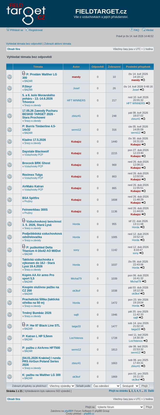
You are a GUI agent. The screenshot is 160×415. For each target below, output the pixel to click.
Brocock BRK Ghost (36, 163)
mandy (76, 76)
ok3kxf (76, 290)
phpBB (68, 411)
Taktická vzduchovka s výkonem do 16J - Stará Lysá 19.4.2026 (38, 263)
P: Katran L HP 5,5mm (37, 336)
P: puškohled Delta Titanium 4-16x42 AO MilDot (41, 249)
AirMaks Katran (33, 186)
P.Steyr (27, 86)
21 (145, 391)
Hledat (147, 30)
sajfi (76, 314)
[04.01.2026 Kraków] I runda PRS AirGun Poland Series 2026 (41, 361)
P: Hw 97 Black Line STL (43, 325)
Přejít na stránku (118, 391)
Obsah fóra (13, 49)
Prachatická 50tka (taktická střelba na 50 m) (40, 301)
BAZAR (28, 81)
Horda (76, 224)
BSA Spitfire (30, 198)
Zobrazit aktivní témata (57, 43)
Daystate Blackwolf (35, 151)
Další (151, 391)
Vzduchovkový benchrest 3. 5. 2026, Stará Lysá (41, 223)
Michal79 (76, 278)
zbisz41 (76, 115)
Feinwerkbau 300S (35, 209)
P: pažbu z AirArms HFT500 (41, 348)
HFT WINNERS (76, 100)
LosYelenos (76, 337)
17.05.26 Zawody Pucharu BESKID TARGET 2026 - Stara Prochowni (40, 114)
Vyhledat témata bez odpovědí (24, 43)
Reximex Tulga (32, 174)
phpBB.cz (89, 413)
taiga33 (76, 326)
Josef (76, 88)
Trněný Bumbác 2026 (36, 313)
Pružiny (28, 201)
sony (76, 249)
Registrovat (34, 30)
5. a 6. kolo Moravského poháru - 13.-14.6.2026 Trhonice (38, 99)
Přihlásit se (15, 30)
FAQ (134, 30)
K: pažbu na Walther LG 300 (41, 375)
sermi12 (76, 129)
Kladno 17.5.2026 (34, 140)
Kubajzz (76, 141)
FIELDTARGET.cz (101, 11)
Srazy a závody (32, 105)
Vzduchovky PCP (33, 154)
